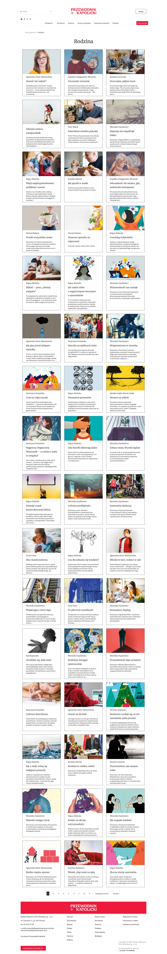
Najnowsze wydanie (101, 23)
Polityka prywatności (131, 924)
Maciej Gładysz (32, 233)
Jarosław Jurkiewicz (118, 710)
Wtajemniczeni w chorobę (123, 345)
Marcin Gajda (128, 393)
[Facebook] (24, 19)
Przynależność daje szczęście (125, 660)
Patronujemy (100, 932)
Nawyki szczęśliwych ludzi (82, 345)
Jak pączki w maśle (78, 183)
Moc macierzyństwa (37, 559)
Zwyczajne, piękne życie (122, 81)
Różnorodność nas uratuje (124, 287)
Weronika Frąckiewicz (119, 127)
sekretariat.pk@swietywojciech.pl (34, 930)
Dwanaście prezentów (79, 397)
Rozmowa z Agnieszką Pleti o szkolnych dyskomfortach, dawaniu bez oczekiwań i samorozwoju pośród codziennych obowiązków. (125, 617)
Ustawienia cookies (130, 920)
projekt (127, 950)
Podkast (116, 23)
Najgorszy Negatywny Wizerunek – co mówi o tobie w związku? (41, 451)
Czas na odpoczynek (37, 397)
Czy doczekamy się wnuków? (83, 559)
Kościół (70, 917)
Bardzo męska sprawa (37, 872)
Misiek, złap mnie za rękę (81, 872)
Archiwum (61, 23)
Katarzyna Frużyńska (77, 341)
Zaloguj (141, 11)
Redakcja (98, 936)
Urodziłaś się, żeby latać (38, 660)
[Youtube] (21, 19)
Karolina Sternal (75, 179)
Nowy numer (100, 917)
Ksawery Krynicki (117, 762)
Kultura (70, 940)
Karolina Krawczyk (118, 77)
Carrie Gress (31, 555)
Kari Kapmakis (32, 656)
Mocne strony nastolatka (123, 872)
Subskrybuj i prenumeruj (32, 948)
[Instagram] (30, 19)
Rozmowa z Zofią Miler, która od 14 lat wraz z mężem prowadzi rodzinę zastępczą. (82, 773)
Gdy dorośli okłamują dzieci (82, 447)
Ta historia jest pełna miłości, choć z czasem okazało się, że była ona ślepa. (82, 189)
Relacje (70, 924)
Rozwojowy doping (120, 610)
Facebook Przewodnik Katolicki (33, 936)
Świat (69, 932)
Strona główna (30, 32)
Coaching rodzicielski (121, 237)
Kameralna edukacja (120, 505)
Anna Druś (72, 606)
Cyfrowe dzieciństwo (37, 714)
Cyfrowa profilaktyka (79, 505)
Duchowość (71, 920)
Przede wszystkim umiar (39, 237)
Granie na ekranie (77, 714)
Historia (70, 936)
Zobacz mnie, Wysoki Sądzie (125, 447)
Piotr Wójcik (73, 127)
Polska (69, 928)
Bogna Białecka (32, 179)
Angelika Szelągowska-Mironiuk (82, 77)
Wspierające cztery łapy (38, 610)
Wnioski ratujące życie (38, 820)
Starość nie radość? (36, 81)
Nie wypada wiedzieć (121, 820)
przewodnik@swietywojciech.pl (38, 928)
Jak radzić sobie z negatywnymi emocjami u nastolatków (82, 291)
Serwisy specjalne (84, 23)
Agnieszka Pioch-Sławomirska (39, 77)
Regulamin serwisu (130, 917)
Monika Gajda (116, 393)
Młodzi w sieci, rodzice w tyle (125, 559)
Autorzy (71, 23)
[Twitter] (27, 19)
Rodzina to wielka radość (81, 766)
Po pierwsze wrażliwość (80, 610)
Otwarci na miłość (119, 397)
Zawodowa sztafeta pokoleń (83, 131)
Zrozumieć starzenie (78, 81)
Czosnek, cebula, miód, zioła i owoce (81, 246)
